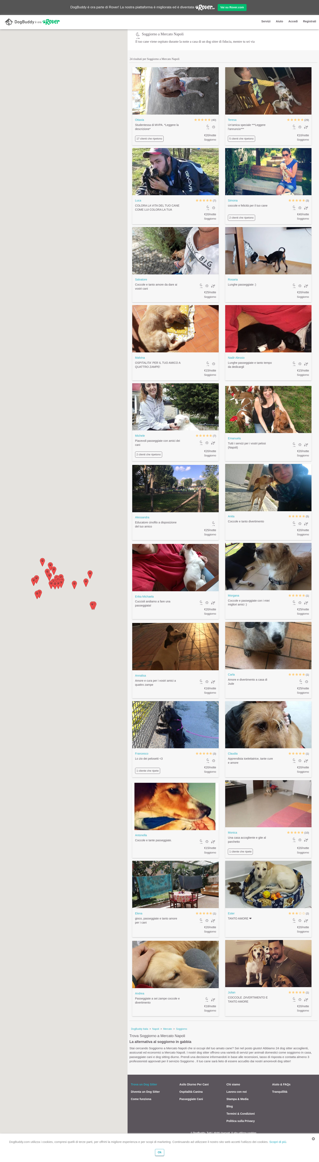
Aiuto (279, 21)
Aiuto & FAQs (281, 1084)
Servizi (266, 21)
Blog (229, 1106)
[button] (90, 574)
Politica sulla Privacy (240, 1121)
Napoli (155, 1029)
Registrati (309, 21)
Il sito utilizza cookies (243, 1133)
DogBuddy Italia (139, 1029)
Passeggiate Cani (191, 1099)
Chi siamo (233, 1084)
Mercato (167, 1029)
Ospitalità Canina (191, 1091)
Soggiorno (181, 1029)
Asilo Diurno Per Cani (194, 1084)
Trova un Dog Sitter (144, 1084)
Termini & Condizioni (240, 1113)
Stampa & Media (237, 1099)
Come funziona (141, 1099)
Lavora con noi (236, 1091)
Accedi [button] (293, 21)
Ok (160, 1152)
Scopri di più (277, 1142)
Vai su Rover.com (232, 7)
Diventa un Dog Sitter (145, 1091)
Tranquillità (279, 1091)
